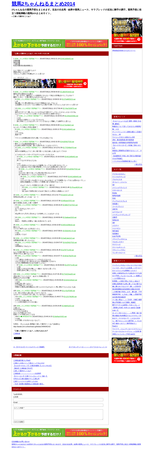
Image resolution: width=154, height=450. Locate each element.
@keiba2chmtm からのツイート (124, 50)
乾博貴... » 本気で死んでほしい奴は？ (126, 281)
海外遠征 (115, 231)
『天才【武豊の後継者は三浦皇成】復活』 (28, 384)
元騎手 (114, 217)
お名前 (15, 397)
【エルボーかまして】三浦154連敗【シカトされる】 (32, 366)
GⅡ (113, 185)
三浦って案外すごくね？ (24, 53)
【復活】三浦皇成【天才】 (23, 368)
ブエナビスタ (117, 179)
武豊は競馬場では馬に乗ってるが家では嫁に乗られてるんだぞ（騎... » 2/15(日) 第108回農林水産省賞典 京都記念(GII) (127, 286)
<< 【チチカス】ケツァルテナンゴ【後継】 (29, 347)
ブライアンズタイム (119, 239)
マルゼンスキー (118, 242)
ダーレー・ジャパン (119, 182)
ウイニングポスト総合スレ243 (123, 137)
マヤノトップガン (118, 250)
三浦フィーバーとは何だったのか (25, 381)
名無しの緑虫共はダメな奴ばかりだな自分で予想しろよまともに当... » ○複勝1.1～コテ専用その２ (127, 275)
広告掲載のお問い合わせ (21, 443)
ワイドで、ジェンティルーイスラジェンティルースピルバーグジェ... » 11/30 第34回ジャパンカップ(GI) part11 (127, 331)
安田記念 (115, 220)
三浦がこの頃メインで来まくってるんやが (28, 363)
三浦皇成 (16, 333)
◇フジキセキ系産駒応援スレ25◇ (124, 161)
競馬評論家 (116, 195)
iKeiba (114, 193)
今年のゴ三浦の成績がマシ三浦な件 (26, 379)
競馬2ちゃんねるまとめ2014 (43, 4)
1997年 (115, 209)
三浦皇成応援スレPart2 (21, 360)
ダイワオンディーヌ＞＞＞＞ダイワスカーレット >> (88, 347)
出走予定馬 (116, 236)
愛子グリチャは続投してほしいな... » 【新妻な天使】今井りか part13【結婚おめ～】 (126, 307)
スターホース (117, 190)
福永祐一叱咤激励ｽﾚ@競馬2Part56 (125, 142)
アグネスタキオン (118, 174)
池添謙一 (115, 204)
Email (15, 402)
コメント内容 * (18, 408)
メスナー (115, 225)
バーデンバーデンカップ (121, 215)
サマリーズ (116, 244)
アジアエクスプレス (119, 201)
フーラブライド (118, 206)
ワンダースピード (118, 252)
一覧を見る (138, 164)
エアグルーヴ (117, 212)
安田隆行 (115, 233)
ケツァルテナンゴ (118, 176)
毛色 (114, 198)
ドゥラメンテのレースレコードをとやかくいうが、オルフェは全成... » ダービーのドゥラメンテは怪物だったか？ (127, 267)
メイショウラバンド (119, 187)
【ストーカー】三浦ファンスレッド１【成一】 (30, 376)
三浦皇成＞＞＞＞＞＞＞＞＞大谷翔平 (27, 373)
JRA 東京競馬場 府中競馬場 (123, 140)
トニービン (116, 228)
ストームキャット (118, 247)
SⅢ (113, 223)
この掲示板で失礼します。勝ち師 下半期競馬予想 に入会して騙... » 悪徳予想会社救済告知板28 (127, 294)
